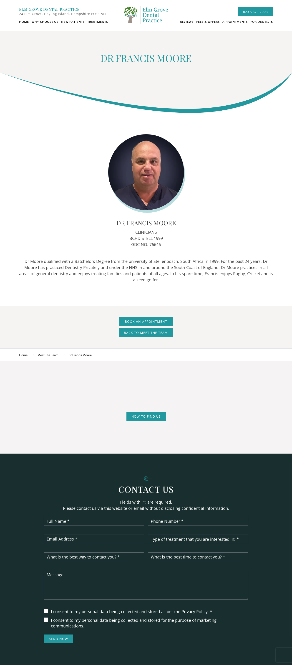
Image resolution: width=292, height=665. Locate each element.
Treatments (97, 22)
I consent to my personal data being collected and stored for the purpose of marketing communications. (133, 623)
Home (24, 22)
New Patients (73, 22)
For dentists (261, 22)
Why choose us (45, 22)
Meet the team (48, 355)
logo (146, 17)
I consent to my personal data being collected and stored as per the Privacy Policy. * (131, 611)
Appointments (235, 22)
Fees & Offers (208, 22)
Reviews (187, 22)
